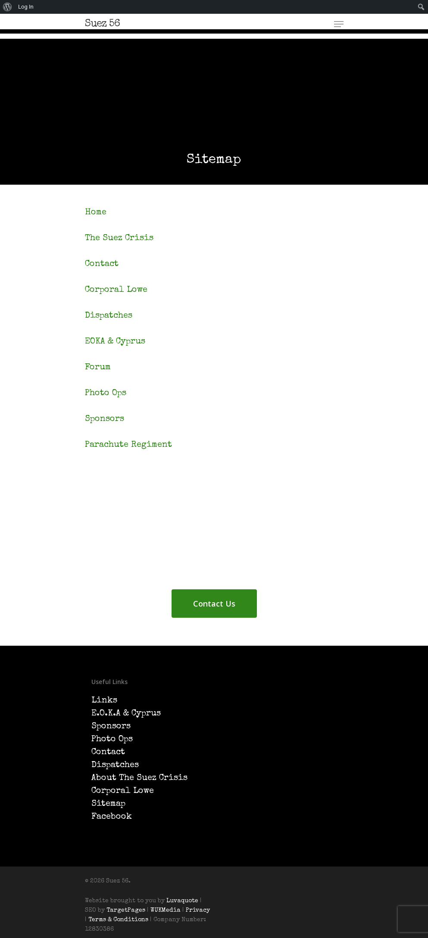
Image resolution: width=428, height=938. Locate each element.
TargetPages (125, 910)
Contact (102, 264)
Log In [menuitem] (26, 6)
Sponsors (104, 419)
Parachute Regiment (128, 445)
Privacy (198, 910)
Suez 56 (102, 24)
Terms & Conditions (119, 920)
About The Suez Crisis (139, 778)
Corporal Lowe (116, 290)
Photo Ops (105, 393)
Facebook (111, 817)
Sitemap (108, 804)
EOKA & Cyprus (115, 341)
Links (104, 701)
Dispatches (108, 316)
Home (95, 212)
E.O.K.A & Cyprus (126, 713)
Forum (98, 367)
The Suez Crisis (119, 238)
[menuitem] (7, 7)
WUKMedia (165, 910)
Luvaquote (182, 901)
